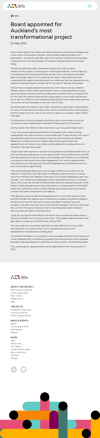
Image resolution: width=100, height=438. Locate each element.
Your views (16, 295)
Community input (19, 293)
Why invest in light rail (21, 290)
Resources (16, 343)
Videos (14, 332)
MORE (14, 337)
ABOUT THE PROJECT (22, 287)
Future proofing (19, 312)
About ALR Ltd (18, 352)
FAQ (13, 301)
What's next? (17, 298)
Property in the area (21, 309)
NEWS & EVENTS (19, 320)
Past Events (16, 329)
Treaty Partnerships (20, 349)
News (13, 323)
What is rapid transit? (21, 315)
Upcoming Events (20, 326)
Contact (15, 355)
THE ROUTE (17, 306)
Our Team (16, 346)
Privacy (14, 358)
